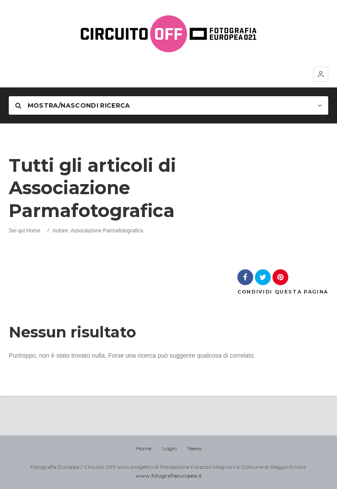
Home (33, 231)
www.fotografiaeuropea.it (169, 475)
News (194, 448)
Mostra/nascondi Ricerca (72, 105)
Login (169, 448)
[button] (320, 74)
